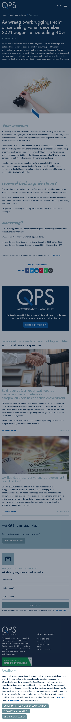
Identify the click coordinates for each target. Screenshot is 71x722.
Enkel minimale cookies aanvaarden (25, 705)
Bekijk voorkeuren (14, 716)
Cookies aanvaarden (16, 711)
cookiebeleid (61, 697)
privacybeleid (14, 700)
